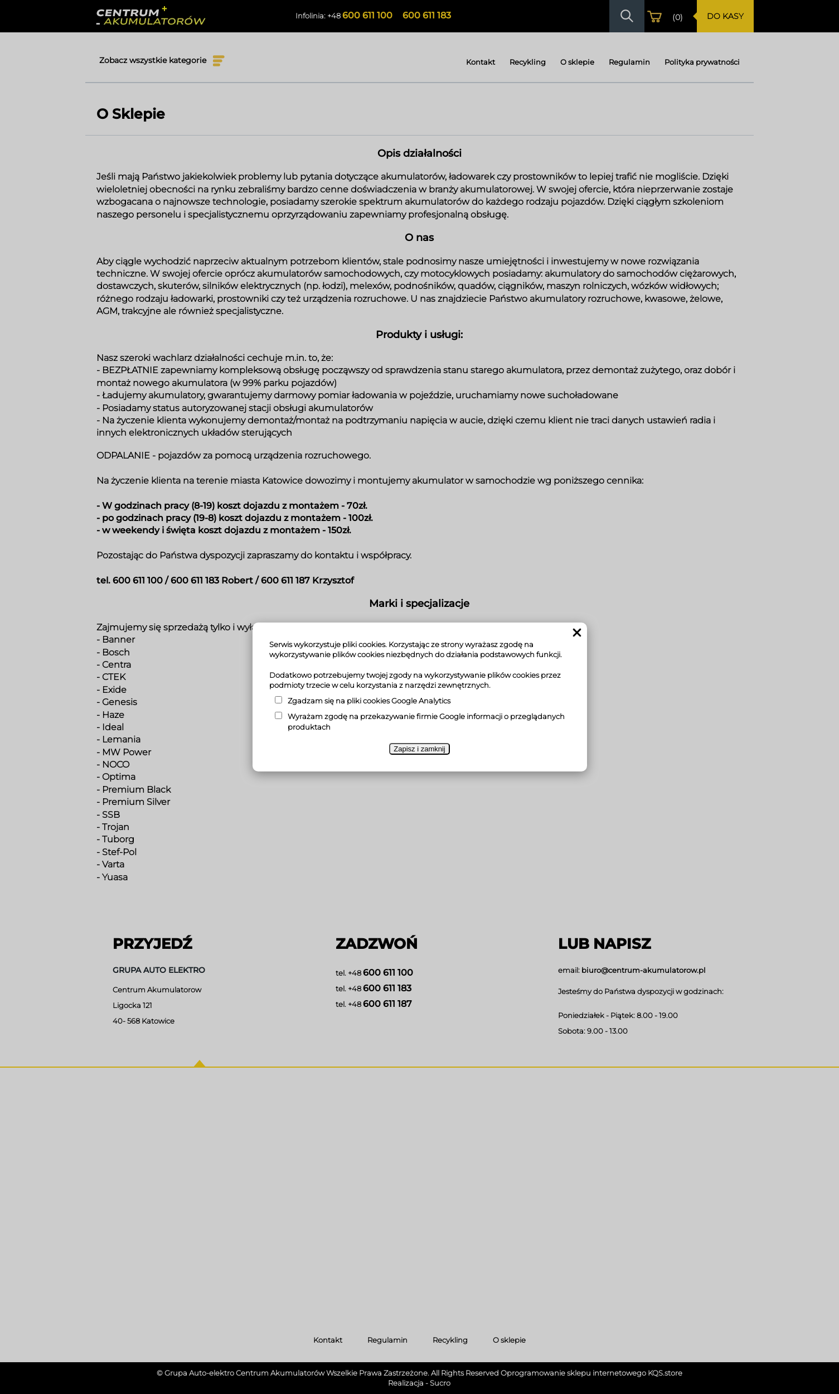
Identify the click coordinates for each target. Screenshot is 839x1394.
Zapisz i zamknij (419, 749)
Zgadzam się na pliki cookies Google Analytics (369, 700)
